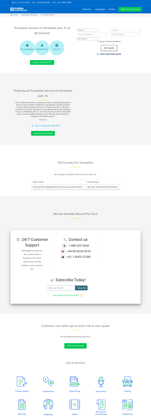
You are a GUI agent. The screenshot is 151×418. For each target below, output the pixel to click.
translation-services (29, 15)
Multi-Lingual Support (46, 126)
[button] (130, 9)
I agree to (110, 41)
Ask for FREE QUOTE (42, 62)
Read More (43, 120)
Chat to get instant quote (109, 54)
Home (14, 15)
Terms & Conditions (113, 41)
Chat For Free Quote (43, 133)
